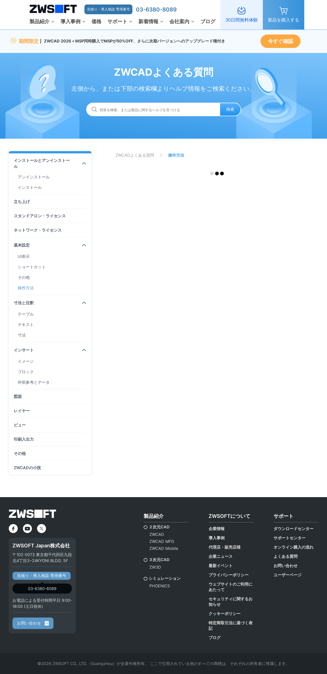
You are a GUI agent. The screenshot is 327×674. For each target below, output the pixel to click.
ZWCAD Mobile (163, 548)
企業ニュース (221, 556)
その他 (24, 277)
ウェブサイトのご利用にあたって (231, 587)
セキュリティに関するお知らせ (231, 601)
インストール (30, 187)
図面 (18, 396)
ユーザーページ (288, 574)
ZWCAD (156, 534)
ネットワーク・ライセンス (38, 230)
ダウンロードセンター (294, 528)
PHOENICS (159, 585)
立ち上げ (22, 201)
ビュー (20, 424)
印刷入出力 (24, 439)
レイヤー (22, 410)
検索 (230, 109)
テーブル (26, 314)
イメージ (26, 361)
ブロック (26, 371)
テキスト (26, 324)
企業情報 (217, 528)
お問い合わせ (33, 623)
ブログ (207, 21)
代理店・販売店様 (225, 547)
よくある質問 (286, 556)
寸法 (22, 335)
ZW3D (155, 567)
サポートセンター (290, 537)
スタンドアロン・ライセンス (40, 215)
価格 (96, 21)
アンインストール (34, 176)
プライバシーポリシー (229, 574)
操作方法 (26, 287)
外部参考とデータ (34, 382)
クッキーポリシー (225, 613)
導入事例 (70, 21)
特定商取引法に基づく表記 (231, 625)
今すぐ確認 (280, 41)
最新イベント (221, 565)
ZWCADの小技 (27, 467)
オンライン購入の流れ (294, 547)
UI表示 (24, 256)
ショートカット (32, 266)
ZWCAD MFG (161, 541)
